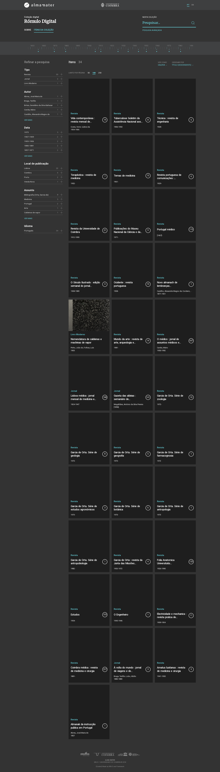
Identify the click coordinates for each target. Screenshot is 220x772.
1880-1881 (29, 146)
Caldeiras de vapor (32, 212)
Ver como (162, 62)
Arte (26, 208)
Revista (27, 74)
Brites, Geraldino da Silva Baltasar (38, 105)
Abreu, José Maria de (33, 96)
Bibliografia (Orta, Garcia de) (36, 195)
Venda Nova (29, 182)
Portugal (28, 203)
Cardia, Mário (29, 110)
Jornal (27, 79)
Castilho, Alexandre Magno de (37, 114)
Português (28, 230)
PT (188, 5)
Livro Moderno (30, 83)
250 (99, 73)
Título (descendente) (183, 63)
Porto (26, 177)
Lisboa (27, 168)
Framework (120, 766)
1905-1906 (29, 141)
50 (89, 73)
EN (193, 5)
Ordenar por (178, 62)
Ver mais (28, 120)
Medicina (28, 199)
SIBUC (111, 766)
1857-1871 (29, 150)
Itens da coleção (44, 30)
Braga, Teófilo (30, 101)
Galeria (162, 63)
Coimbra (27, 173)
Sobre (27, 30)
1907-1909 (29, 137)
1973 (26, 132)
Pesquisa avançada (152, 30)
